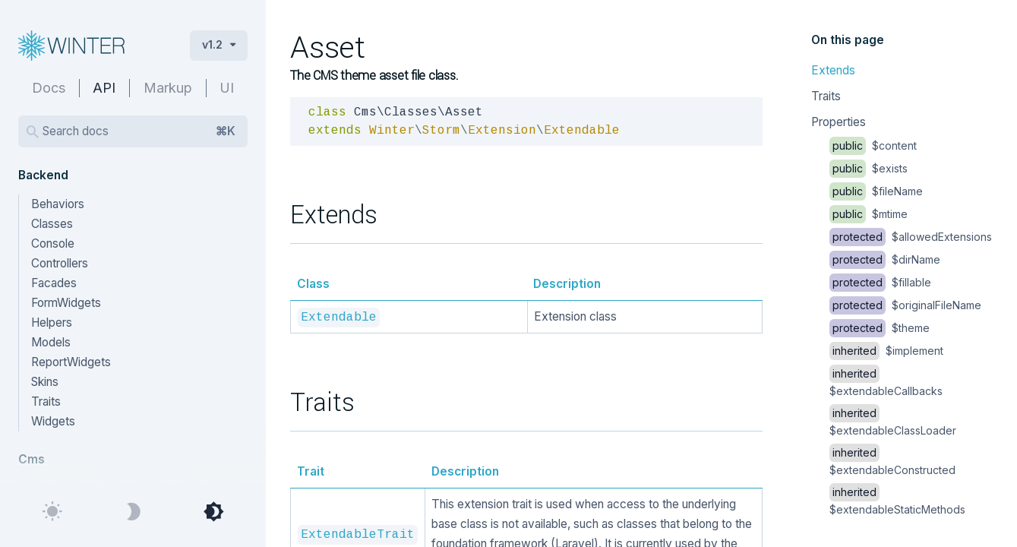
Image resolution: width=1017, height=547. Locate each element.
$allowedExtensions (910, 236)
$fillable (880, 282)
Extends (833, 70)
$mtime (868, 213)
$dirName (884, 259)
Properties (838, 122)
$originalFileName (905, 305)
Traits (826, 96)
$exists (868, 168)
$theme (879, 327)
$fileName (876, 191)
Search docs (139, 131)
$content (873, 145)
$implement (886, 350)
